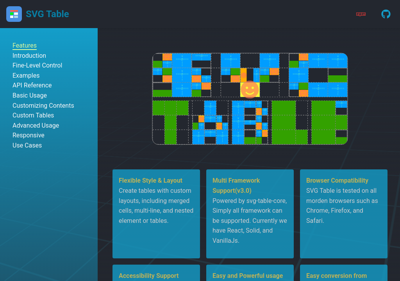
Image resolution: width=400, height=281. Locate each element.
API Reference (32, 85)
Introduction (29, 55)
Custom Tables (33, 115)
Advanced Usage (35, 125)
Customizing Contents (43, 105)
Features (24, 45)
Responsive (28, 135)
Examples (25, 75)
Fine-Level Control (37, 65)
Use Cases (27, 145)
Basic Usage (29, 95)
